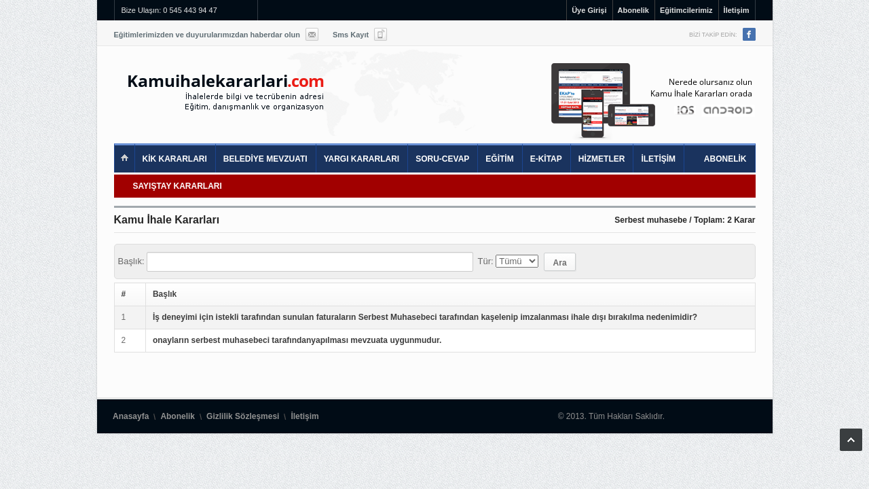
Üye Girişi (589, 10)
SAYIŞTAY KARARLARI (177, 186)
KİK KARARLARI (175, 159)
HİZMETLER (601, 159)
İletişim (737, 10)
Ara (560, 263)
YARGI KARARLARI (362, 159)
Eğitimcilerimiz (686, 10)
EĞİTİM (499, 159)
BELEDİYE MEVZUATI (265, 159)
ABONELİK (725, 159)
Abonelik (633, 10)
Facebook (749, 34)
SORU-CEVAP (442, 159)
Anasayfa (131, 416)
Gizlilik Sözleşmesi (242, 416)
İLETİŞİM (658, 159)
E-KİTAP (546, 159)
